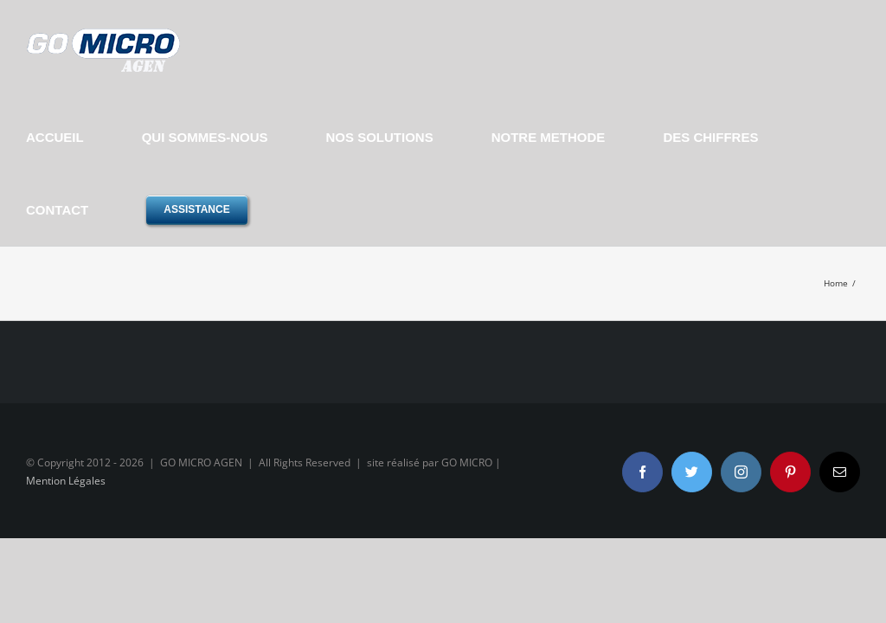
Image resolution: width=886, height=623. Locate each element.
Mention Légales (66, 480)
